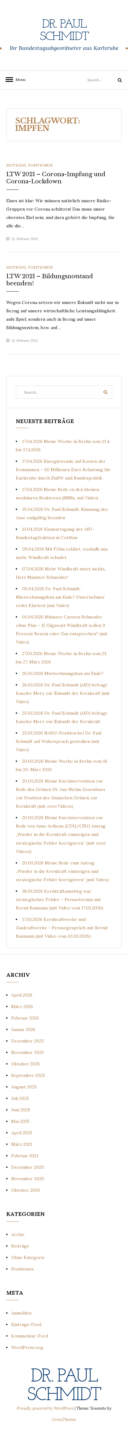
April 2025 (21, 1133)
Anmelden (21, 1313)
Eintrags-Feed (26, 1324)
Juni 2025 (20, 1110)
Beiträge (16, 165)
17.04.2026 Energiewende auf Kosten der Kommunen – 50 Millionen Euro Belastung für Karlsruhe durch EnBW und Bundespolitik (63, 469)
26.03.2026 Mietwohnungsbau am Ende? (62, 673)
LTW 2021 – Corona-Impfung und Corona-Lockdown (55, 178)
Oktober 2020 (25, 1190)
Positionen (40, 165)
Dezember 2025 (27, 1041)
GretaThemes (64, 1419)
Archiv (18, 1234)
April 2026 (21, 995)
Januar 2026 (23, 1029)
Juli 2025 (20, 1098)
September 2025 (28, 1075)
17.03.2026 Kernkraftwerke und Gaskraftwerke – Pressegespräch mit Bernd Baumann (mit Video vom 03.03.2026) (61, 928)
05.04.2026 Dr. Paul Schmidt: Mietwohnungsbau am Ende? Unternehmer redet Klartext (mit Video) (60, 597)
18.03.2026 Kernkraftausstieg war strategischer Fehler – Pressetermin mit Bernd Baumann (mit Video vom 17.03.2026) (59, 899)
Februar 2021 (24, 1155)
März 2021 (21, 1144)
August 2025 (24, 1087)
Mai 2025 (20, 1121)
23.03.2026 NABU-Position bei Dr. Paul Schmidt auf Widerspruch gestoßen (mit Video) (58, 741)
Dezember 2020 (27, 1167)
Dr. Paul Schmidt (64, 30)
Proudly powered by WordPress (46, 1408)
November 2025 (27, 1052)
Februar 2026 (25, 1018)
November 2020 (27, 1178)
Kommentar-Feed (29, 1336)
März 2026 (22, 1006)
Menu (19, 79)
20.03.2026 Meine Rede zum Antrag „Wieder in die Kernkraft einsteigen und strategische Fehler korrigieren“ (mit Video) (62, 871)
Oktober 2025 (25, 1064)
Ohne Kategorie (28, 1257)
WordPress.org (27, 1347)
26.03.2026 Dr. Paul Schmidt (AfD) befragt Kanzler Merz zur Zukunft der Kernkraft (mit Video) (63, 693)
